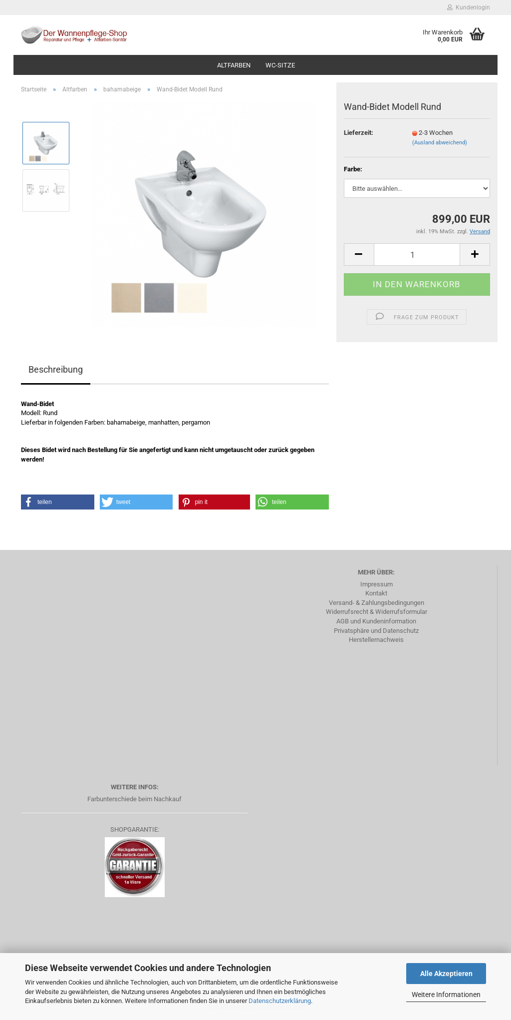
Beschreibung (55, 369)
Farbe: (353, 169)
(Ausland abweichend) (439, 142)
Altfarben (234, 65)
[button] (57, 502)
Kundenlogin (468, 7)
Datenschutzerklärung (280, 1001)
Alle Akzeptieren (446, 974)
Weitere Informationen (446, 995)
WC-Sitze (280, 65)
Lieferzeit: (358, 132)
